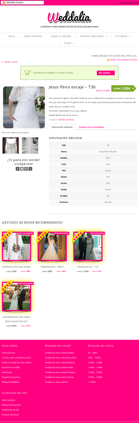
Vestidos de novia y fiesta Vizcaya (59, 377)
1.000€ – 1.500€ (95, 362)
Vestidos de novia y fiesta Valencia (60, 362)
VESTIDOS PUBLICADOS (91, 36)
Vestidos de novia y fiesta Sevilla (59, 367)
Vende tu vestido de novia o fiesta (16, 362)
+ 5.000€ (92, 382)
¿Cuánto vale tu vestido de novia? (16, 357)
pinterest (26, 169)
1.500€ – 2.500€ (95, 367)
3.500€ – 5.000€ (95, 377)
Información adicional (62, 127)
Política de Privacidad (11, 405)
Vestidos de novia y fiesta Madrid (59, 353)
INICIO (11, 36)
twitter (22, 169)
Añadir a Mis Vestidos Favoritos (123, 59)
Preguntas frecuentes (11, 377)
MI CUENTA (121, 36)
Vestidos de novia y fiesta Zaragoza (60, 372)
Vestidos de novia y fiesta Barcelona (60, 357)
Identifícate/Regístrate (129, 3)
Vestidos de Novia (66, 119)
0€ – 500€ (92, 353)
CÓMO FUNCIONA (33, 36)
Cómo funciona (8, 353)
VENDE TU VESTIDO (61, 36)
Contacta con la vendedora (91, 127)
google (30, 169)
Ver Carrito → (106, 73)
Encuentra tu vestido (11, 367)
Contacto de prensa (10, 414)
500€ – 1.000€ (94, 357)
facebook (17, 169)
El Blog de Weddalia (10, 382)
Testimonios (7, 372)
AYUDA (67, 43)
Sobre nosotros (8, 400)
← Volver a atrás (9, 61)
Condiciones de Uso (10, 410)
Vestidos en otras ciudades (56, 382)
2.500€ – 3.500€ (95, 372)
